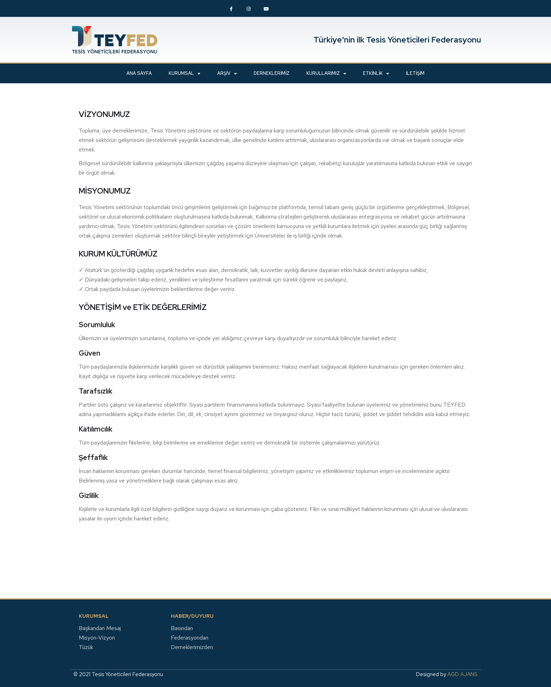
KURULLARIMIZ (326, 73)
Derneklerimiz (272, 73)
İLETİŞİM (415, 73)
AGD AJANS (462, 674)
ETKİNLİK (376, 73)
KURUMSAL (184, 73)
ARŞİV (227, 73)
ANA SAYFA (139, 73)
